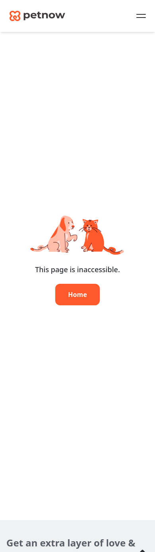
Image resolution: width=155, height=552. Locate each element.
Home (77, 294)
